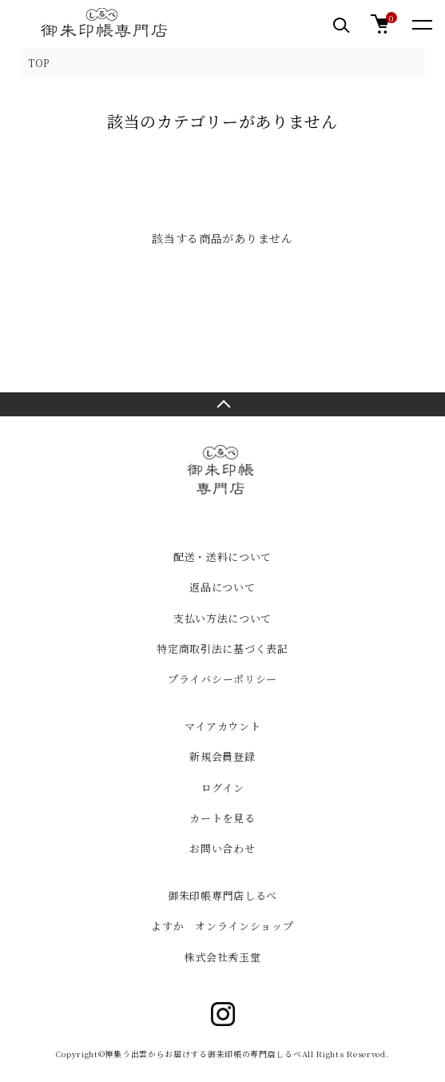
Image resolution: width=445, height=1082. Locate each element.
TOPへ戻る (222, 404)
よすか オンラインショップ (222, 925)
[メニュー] (421, 24)
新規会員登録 (222, 756)
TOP (39, 63)
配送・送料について (222, 556)
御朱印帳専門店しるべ (222, 895)
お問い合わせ (222, 848)
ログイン (222, 787)
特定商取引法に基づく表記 (222, 648)
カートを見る (222, 817)
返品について (222, 587)
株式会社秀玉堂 (223, 957)
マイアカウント (223, 726)
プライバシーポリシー (222, 678)
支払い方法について (222, 618)
